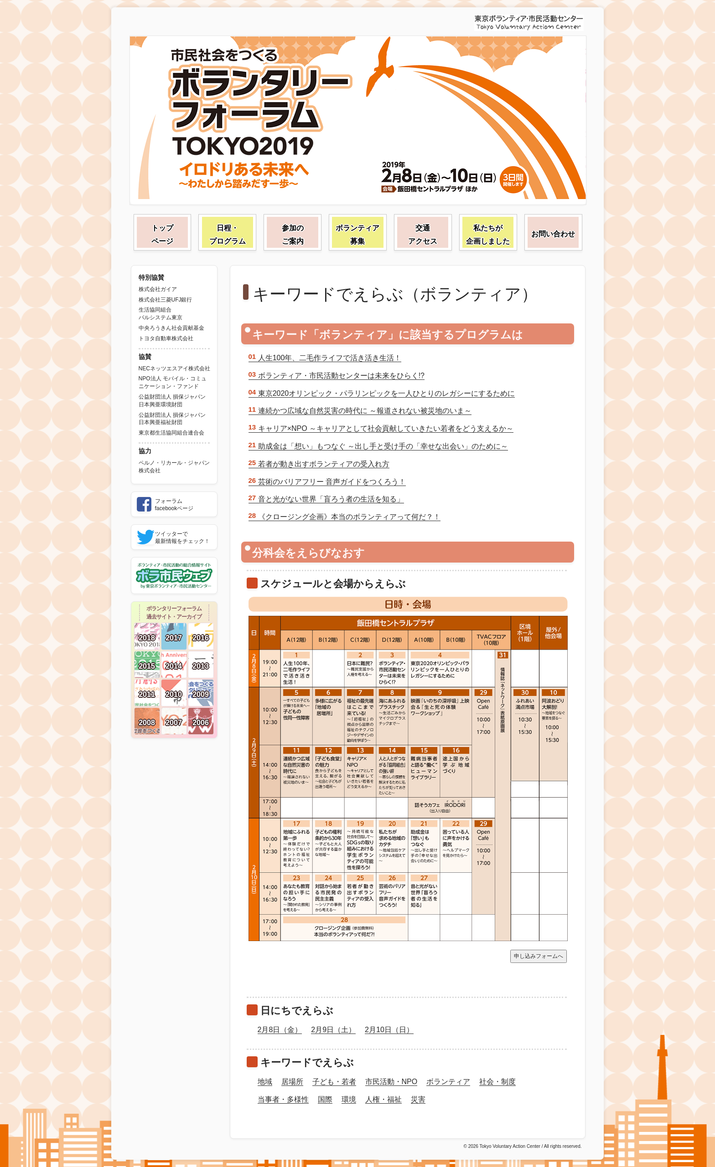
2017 (174, 638)
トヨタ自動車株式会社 (166, 338)
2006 (200, 723)
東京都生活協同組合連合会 (171, 433)
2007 (174, 723)
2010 (174, 694)
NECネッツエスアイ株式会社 (174, 368)
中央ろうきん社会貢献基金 (171, 328)
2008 (147, 723)
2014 (174, 666)
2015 (147, 666)
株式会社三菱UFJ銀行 (165, 300)
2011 (147, 694)
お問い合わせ (553, 234)
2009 (200, 694)
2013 (200, 666)
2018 (147, 638)
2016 (200, 638)
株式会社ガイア (158, 289)
